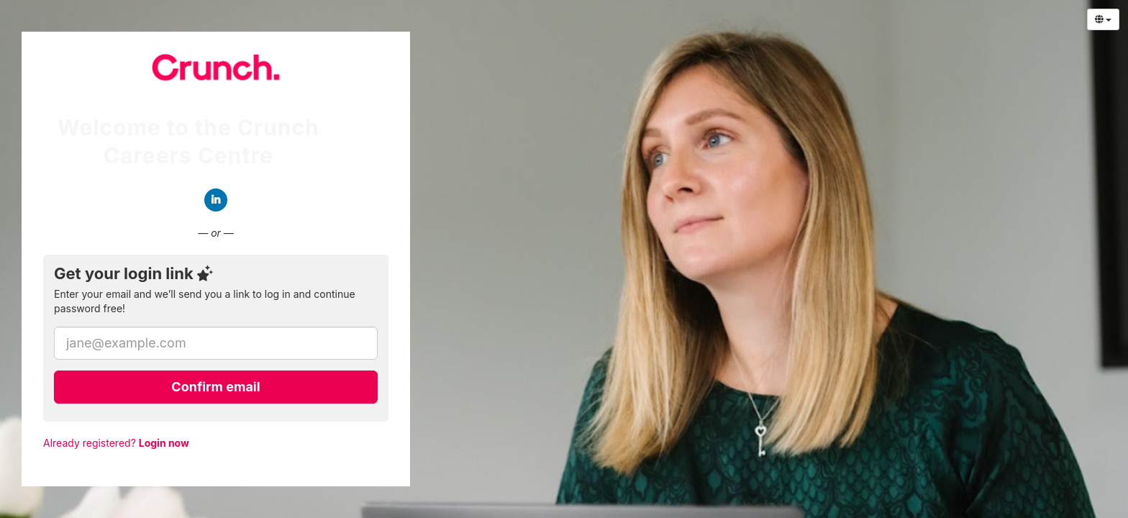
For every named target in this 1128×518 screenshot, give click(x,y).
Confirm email (215, 386)
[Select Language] (1103, 19)
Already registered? (116, 443)
